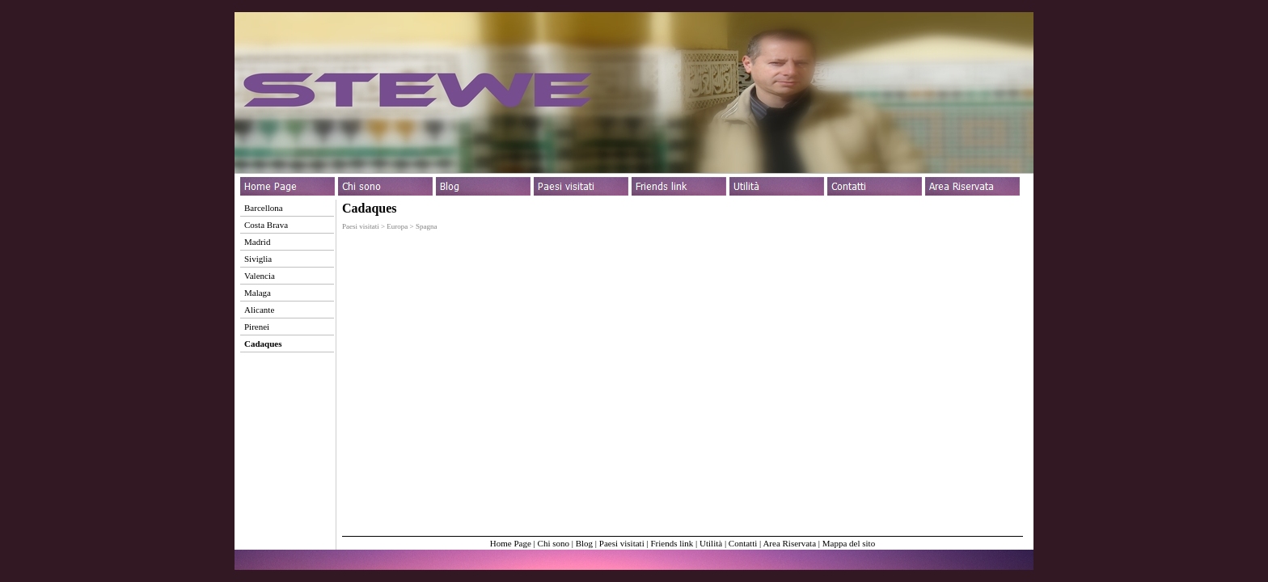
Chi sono (553, 543)
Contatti (743, 543)
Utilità (711, 543)
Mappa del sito (848, 543)
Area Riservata (789, 543)
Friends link (671, 543)
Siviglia (258, 259)
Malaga (257, 292)
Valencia (259, 275)
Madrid (257, 242)
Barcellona (263, 208)
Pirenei (256, 326)
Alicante (259, 309)
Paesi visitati (622, 543)
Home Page (510, 543)
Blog (584, 543)
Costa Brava (266, 225)
